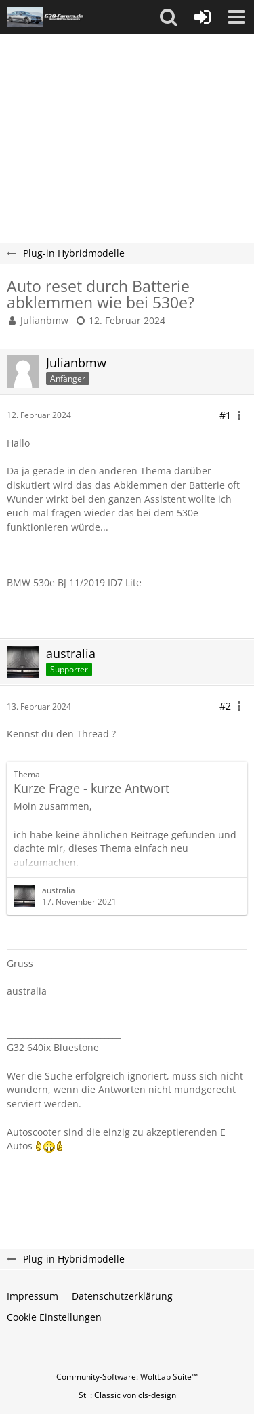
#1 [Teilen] (225, 415)
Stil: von (127, 1395)
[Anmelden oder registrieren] (202, 16)
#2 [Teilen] (225, 705)
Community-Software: (127, 1376)
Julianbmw (44, 320)
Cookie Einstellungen (54, 1317)
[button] (168, 16)
